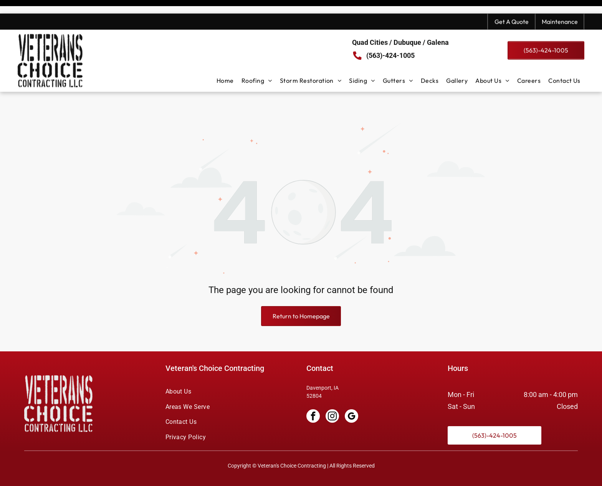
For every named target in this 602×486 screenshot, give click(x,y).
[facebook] (313, 397)
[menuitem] (225, 67)
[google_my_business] (351, 397)
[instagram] (332, 397)
